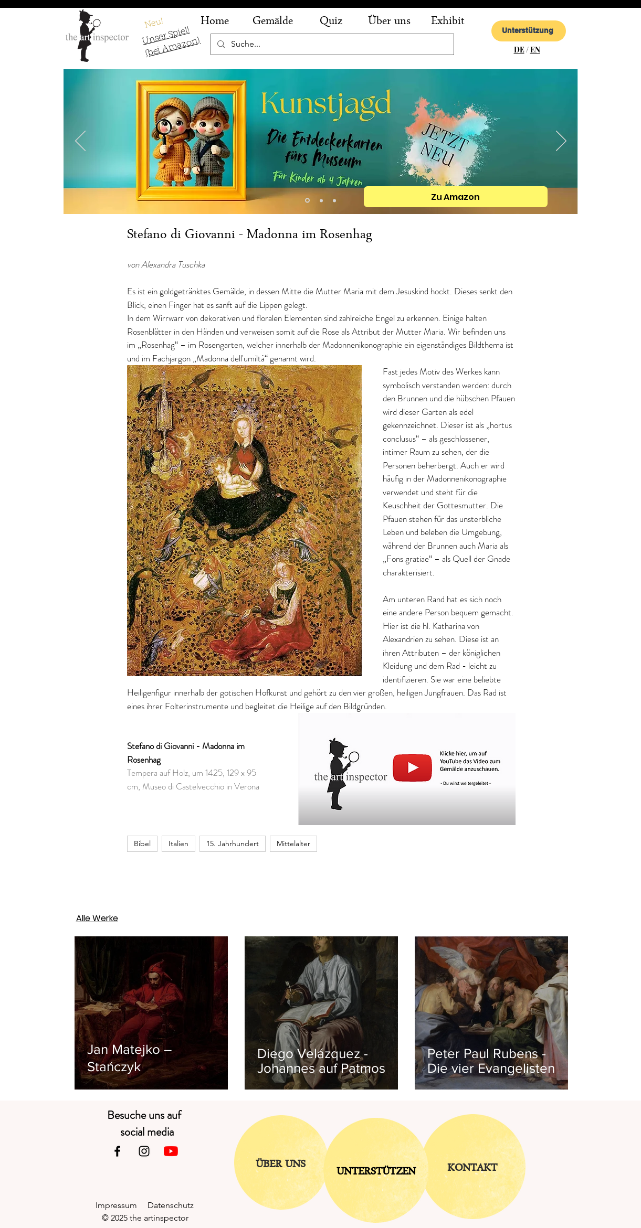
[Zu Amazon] (456, 196)
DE (519, 50)
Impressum (122, 1205)
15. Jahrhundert (232, 843)
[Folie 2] (321, 200)
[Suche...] (331, 44)
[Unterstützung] (528, 30)
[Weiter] (561, 142)
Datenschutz (175, 1205)
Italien (178, 843)
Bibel (142, 843)
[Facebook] (117, 1151)
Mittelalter (293, 843)
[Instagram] (144, 1151)
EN (535, 50)
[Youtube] (171, 1151)
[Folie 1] (334, 200)
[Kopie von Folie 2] (307, 200)
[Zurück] (80, 142)
